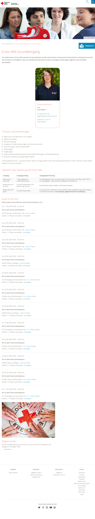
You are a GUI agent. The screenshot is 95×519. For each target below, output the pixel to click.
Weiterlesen (7, 449)
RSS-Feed (82, 490)
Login (81, 494)
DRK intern (81, 492)
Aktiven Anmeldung (36, 475)
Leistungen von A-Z (59, 475)
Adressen (82, 473)
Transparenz (82, 477)
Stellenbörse (36, 477)
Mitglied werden (9, 441)
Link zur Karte (30, 213)
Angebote (59, 473)
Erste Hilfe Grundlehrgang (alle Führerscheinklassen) (26, 44)
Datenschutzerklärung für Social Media (82, 484)
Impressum (81, 488)
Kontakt (81, 475)
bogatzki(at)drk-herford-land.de (47, 116)
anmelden (26, 216)
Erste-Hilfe (8, 44)
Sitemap (81, 479)
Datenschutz (82, 481)
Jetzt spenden (13, 473)
